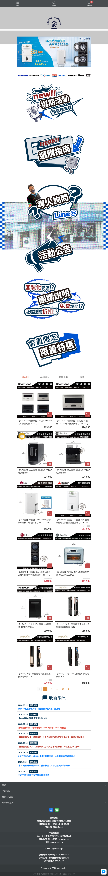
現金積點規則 (8, 802)
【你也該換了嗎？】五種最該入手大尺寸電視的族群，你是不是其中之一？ (49, 747)
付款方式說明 (8, 797)
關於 (4, 785)
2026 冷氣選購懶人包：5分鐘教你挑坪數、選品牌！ (40, 709)
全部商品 (6, 791)
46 (63, 689)
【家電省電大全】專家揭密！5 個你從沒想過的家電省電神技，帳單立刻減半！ (51, 737)
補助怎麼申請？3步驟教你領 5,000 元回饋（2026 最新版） (43, 728)
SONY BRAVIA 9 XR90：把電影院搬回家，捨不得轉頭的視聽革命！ (47, 756)
